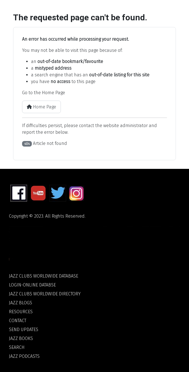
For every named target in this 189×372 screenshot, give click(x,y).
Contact (17, 320)
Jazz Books (21, 338)
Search (17, 347)
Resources (21, 311)
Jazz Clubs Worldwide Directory (45, 293)
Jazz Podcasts (24, 356)
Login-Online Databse (32, 285)
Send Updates (23, 329)
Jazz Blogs (20, 302)
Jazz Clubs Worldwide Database (43, 276)
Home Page (41, 107)
